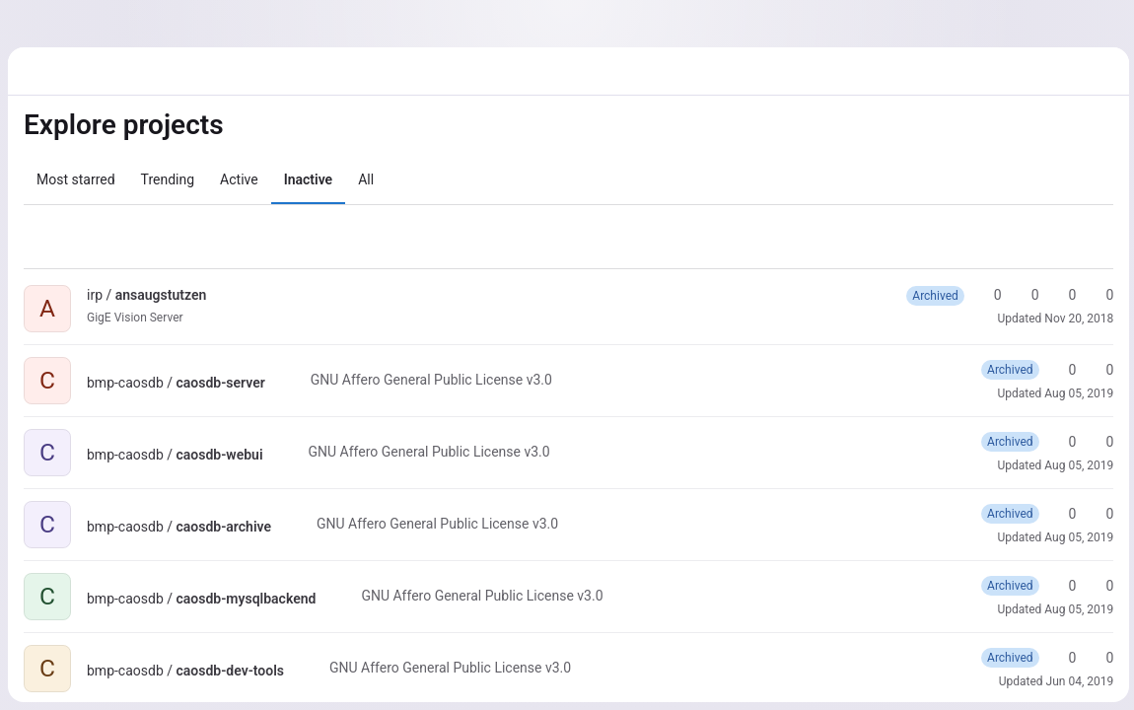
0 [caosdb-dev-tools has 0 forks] (1097, 658)
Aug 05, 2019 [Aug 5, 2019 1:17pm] (1075, 609)
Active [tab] (239, 179)
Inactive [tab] (308, 179)
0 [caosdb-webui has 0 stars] (1060, 442)
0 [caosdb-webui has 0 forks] (1097, 442)
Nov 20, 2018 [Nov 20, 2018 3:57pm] (1075, 318)
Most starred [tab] (75, 179)
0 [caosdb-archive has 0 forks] (1097, 514)
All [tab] (366, 179)
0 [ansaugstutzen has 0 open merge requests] (1060, 295)
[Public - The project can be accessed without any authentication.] (222, 295)
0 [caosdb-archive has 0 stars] (1060, 514)
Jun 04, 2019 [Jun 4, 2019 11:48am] (1076, 681)
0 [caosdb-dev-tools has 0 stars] (1060, 658)
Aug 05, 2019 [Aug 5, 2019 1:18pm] (1075, 537)
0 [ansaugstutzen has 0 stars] (985, 295)
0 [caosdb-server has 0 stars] (1060, 370)
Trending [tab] (168, 179)
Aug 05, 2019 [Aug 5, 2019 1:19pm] (1075, 393)
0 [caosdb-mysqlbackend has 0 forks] (1097, 586)
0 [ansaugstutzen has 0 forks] (1022, 295)
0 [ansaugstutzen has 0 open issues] (1097, 295)
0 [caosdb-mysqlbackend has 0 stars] (1060, 586)
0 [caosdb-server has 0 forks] (1097, 370)
